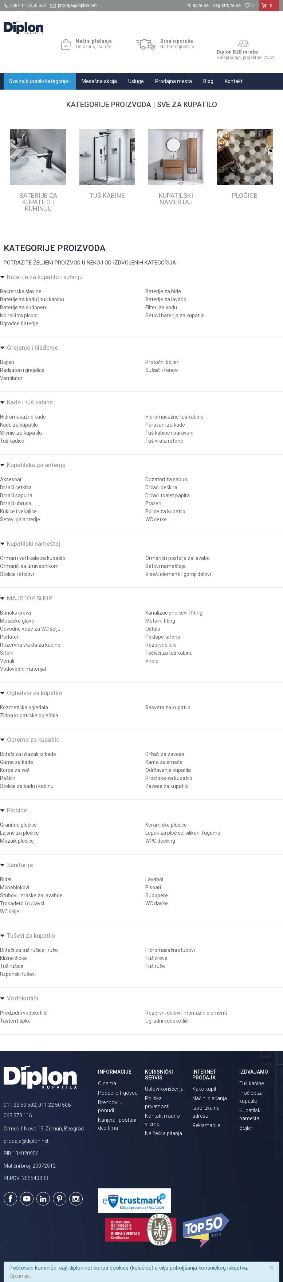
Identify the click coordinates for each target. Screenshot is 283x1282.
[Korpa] (269, 8)
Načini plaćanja (209, 1098)
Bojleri (246, 1128)
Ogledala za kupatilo (34, 693)
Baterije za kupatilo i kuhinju (45, 277)
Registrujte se (226, 5)
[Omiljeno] (249, 5)
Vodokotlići (22, 998)
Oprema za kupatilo (33, 739)
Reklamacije (206, 1125)
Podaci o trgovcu (118, 1093)
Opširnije (19, 1276)
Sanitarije (20, 865)
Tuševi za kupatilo (31, 935)
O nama (107, 1083)
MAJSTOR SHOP (29, 598)
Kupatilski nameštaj (33, 543)
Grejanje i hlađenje (32, 347)
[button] (273, 18)
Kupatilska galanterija (36, 465)
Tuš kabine (251, 1083)
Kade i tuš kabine (30, 402)
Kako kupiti (204, 1089)
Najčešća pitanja (163, 1133)
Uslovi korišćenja (164, 1089)
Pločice (17, 810)
